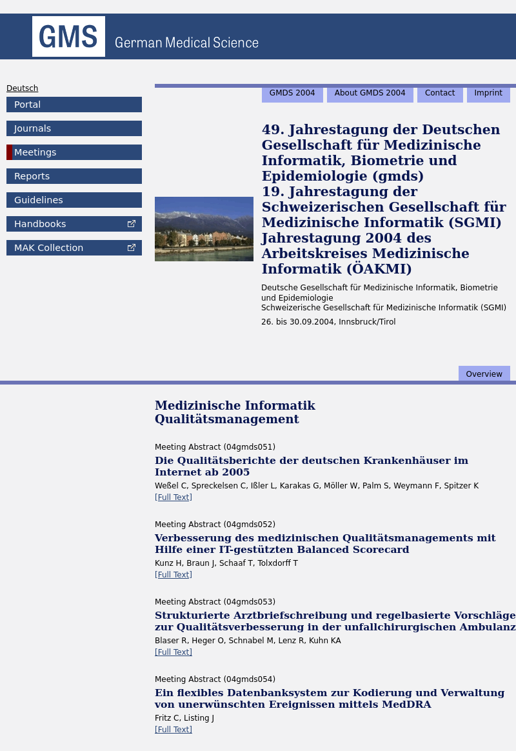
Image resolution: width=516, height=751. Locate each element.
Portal (27, 104)
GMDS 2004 (292, 92)
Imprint (488, 92)
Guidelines (38, 200)
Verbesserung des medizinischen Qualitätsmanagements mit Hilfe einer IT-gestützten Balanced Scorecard (325, 544)
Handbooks (40, 224)
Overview (484, 374)
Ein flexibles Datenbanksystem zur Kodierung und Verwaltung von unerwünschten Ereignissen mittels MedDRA (329, 698)
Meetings (35, 152)
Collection (48, 248)
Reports (32, 176)
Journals (32, 128)
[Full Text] (173, 497)
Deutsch (22, 88)
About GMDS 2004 (370, 92)
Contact (440, 92)
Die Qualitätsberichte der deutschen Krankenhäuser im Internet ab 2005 (311, 466)
